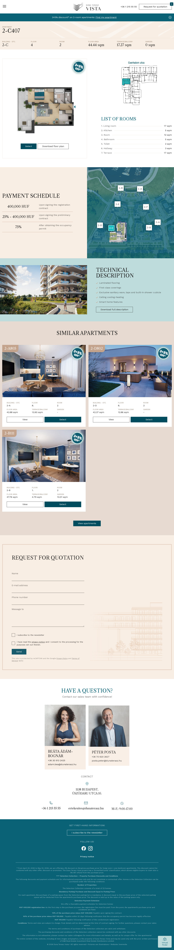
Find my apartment (106, 17)
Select (28, 146)
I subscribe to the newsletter (87, 832)
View (24, 419)
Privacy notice (87, 856)
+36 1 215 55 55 (129, 6)
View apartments (87, 523)
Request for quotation (158, 6)
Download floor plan (53, 146)
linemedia (123, 944)
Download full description (114, 309)
